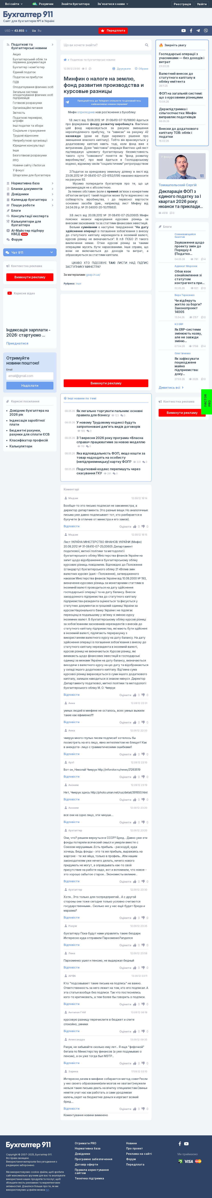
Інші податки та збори (28, 125)
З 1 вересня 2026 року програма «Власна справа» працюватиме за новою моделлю (111, 440)
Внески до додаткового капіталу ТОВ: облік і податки (178, 133)
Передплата (113, 30)
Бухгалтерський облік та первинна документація (30, 60)
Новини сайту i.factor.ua (29, 165)
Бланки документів (27, 189)
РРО (16, 160)
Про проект (134, 1148)
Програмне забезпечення (93, 1159)
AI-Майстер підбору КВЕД (27, 232)
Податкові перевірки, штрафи (28, 119)
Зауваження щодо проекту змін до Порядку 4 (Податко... (189, 248)
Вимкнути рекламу (29, 277)
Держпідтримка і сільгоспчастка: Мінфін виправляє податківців (177, 113)
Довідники (20, 194)
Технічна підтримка (89, 1178)
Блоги (16, 210)
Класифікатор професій (28, 440)
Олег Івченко (183, 353)
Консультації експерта (29, 216)
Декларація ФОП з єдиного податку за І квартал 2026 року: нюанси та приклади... (181, 199)
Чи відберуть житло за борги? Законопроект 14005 (188, 306)
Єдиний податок (24, 72)
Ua (34, 30)
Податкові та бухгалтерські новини (29, 46)
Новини (131, 1143)
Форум (16, 239)
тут (47, 1189)
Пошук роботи (23, 205)
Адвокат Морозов (186, 266)
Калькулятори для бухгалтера (26, 223)
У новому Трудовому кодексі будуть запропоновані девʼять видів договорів (108, 424)
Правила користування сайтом (92, 1171)
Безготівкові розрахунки (30, 155)
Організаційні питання (28, 107)
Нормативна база (25, 183)
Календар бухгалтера (29, 200)
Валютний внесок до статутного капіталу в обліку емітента (177, 77)
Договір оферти (86, 1164)
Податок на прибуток (28, 77)
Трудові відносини (25, 135)
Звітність (19, 112)
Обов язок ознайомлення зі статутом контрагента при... (189, 277)
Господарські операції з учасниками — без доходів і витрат (181, 58)
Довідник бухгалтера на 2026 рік (29, 412)
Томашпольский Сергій (178, 185)
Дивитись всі (171, 387)
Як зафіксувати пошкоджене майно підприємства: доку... (187, 366)
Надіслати (29, 386)
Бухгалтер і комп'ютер (29, 67)
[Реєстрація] (182, 4)
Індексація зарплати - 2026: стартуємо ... (28, 332)
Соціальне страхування (29, 130)
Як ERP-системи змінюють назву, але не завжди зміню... (188, 335)
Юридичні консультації (28, 145)
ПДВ (16, 82)
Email (9, 369)
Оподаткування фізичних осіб (33, 87)
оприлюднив (86, 112)
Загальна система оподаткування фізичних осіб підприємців (33, 95)
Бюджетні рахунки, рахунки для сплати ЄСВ (29, 432)
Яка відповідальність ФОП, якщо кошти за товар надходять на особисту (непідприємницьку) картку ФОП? (111, 457)
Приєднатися (17, 343)
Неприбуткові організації (30, 140)
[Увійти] (202, 4)
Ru (39, 30)
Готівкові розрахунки (27, 102)
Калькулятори (20, 446)
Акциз (17, 54)
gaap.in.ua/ (82, 274)
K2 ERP (179, 324)
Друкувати (121, 68)
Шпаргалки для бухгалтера (31, 175)
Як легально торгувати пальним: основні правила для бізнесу (110, 413)
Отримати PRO (85, 1143)
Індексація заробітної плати (27, 422)
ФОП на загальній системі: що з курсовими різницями (181, 95)
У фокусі (18, 170)
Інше (16, 150)
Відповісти (72, 526)
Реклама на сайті (139, 1153)
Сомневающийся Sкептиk (185, 235)
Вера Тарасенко (185, 295)
